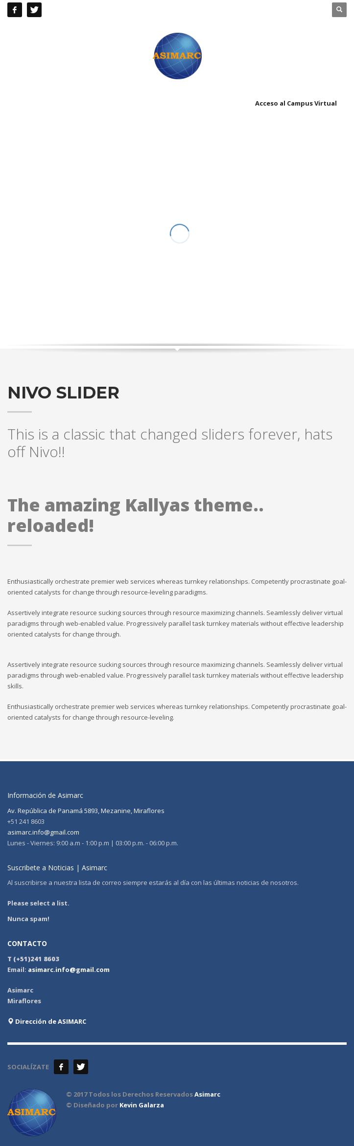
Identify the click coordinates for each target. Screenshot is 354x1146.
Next (329, 307)
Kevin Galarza (141, 1105)
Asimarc (207, 1094)
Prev (314, 307)
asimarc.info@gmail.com (43, 832)
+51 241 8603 (113, 9)
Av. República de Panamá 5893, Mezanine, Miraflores (86, 810)
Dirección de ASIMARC (46, 1021)
